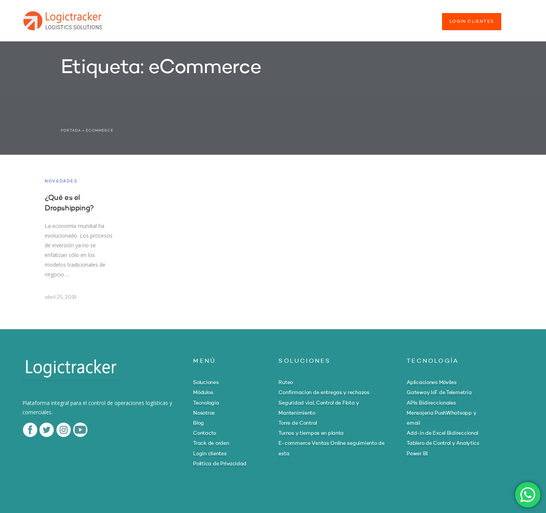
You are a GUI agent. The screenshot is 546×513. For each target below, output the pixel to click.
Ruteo (285, 382)
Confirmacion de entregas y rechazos (323, 392)
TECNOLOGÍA (240, 18)
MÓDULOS (196, 18)
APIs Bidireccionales (431, 403)
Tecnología (206, 403)
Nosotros (204, 413)
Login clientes (209, 453)
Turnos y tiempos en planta (311, 433)
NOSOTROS (285, 18)
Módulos (203, 392)
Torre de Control (297, 423)
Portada (71, 130)
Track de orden (211, 443)
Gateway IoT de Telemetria (439, 392)
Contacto (204, 433)
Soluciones (205, 382)
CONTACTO (355, 18)
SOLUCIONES (152, 18)
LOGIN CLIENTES (471, 21)
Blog (198, 423)
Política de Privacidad (219, 463)
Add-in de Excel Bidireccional (442, 433)
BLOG (320, 18)
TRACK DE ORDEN (405, 18)
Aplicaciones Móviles (431, 382)
